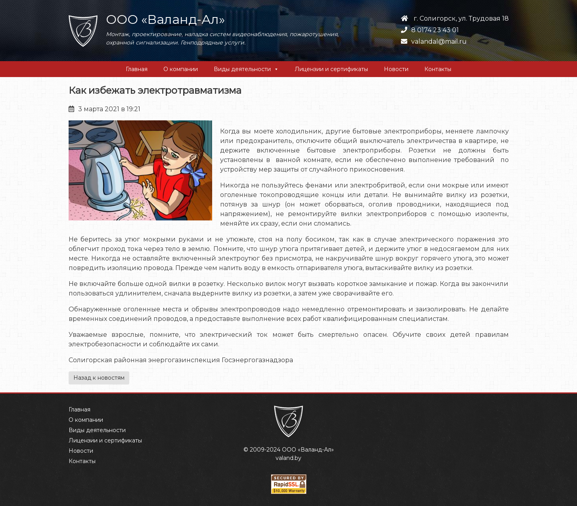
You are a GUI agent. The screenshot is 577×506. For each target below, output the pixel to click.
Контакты (437, 69)
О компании (180, 69)
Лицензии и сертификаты (331, 69)
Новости (396, 69)
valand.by (288, 458)
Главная (137, 69)
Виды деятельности (242, 69)
